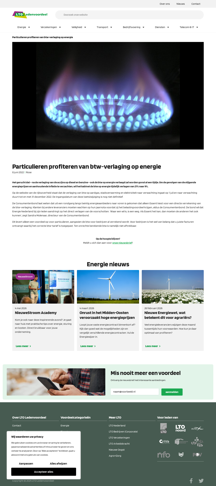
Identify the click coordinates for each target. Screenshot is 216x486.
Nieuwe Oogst (117, 449)
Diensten (162, 27)
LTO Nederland (117, 425)
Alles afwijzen (58, 463)
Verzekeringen (51, 27)
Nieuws (181, 3)
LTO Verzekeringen (119, 437)
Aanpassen (26, 463)
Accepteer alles (43, 471)
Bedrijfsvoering (134, 27)
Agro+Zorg (115, 455)
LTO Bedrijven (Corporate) (123, 431)
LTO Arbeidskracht (119, 443)
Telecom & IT (189, 27)
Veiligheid (79, 27)
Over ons (165, 3)
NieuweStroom (25, 276)
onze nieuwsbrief (122, 242)
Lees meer (22, 346)
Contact (195, 3)
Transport (105, 27)
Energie (23, 27)
